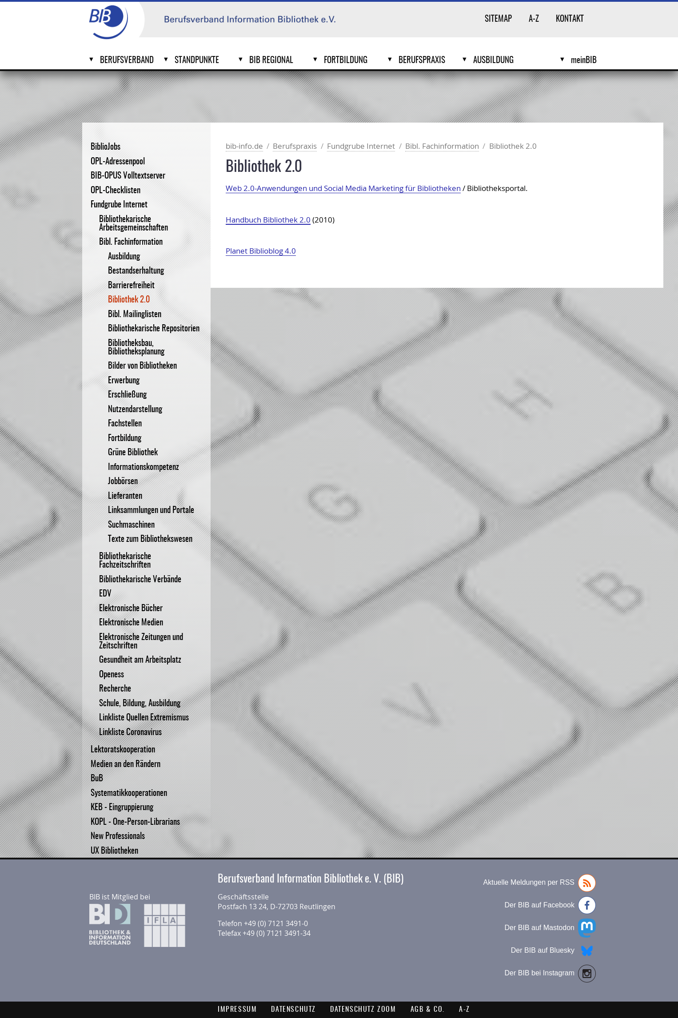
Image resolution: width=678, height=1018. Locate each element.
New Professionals (118, 836)
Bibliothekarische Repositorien (153, 329)
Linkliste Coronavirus (130, 732)
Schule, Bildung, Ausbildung (139, 704)
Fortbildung (345, 60)
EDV (105, 594)
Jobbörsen (123, 481)
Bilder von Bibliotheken (142, 366)
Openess (111, 675)
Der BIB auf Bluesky (553, 951)
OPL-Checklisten (115, 191)
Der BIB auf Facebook (550, 905)
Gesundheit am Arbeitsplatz (140, 660)
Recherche (115, 689)
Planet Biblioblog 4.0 (261, 251)
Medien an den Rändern (125, 764)
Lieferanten (125, 496)
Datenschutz (293, 1009)
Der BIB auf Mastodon (550, 928)
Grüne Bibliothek (133, 453)
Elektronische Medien (131, 623)
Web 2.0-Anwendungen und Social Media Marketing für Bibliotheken (343, 188)
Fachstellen (125, 424)
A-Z (534, 19)
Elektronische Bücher (131, 608)
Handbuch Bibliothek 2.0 (268, 220)
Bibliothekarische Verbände (140, 580)
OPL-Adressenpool (118, 162)
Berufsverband (127, 60)
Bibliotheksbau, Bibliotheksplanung (136, 347)
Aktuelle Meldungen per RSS (539, 883)
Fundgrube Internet (119, 205)
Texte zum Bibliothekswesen (150, 539)
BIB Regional (271, 60)
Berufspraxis (422, 60)
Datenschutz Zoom (363, 1009)
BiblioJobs (105, 147)
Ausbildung (493, 60)
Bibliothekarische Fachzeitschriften (125, 561)
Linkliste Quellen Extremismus (144, 718)
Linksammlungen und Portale (151, 510)
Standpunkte (197, 60)
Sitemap (498, 19)
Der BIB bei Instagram (550, 973)
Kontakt (570, 19)
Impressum (237, 1009)
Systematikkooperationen (129, 793)
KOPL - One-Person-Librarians (135, 822)
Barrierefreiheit (131, 286)
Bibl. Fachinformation (131, 242)
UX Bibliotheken (114, 851)
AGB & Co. (428, 1009)
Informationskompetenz (143, 467)
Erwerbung (124, 381)
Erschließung (127, 395)
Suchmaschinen (131, 525)
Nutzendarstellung (135, 410)
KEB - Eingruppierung (122, 807)
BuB (97, 779)
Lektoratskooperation (123, 750)
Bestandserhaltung (136, 271)
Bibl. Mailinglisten (134, 314)
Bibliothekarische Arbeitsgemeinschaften (133, 223)
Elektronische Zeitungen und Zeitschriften (141, 641)
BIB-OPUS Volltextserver (128, 176)
